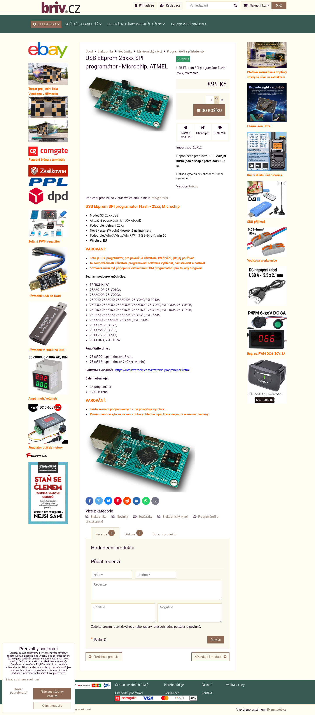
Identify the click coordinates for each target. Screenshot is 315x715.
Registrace (170, 5)
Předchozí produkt (104, 656)
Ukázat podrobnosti (18, 690)
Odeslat (215, 639)
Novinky (122, 516)
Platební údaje (174, 684)
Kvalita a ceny (235, 684)
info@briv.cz (159, 198)
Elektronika (46, 24)
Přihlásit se (144, 5)
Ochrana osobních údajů (131, 684)
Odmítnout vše (52, 705)
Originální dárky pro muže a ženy (136, 24)
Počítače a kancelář (83, 24)
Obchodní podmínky (129, 693)
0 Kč (279, 5)
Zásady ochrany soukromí (23, 679)
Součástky (145, 516)
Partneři (207, 684)
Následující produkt (210, 656)
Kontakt (207, 693)
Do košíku (209, 110)
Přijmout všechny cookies (52, 693)
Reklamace (171, 693)
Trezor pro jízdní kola (189, 24)
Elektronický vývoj (175, 516)
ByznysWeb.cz (276, 709)
